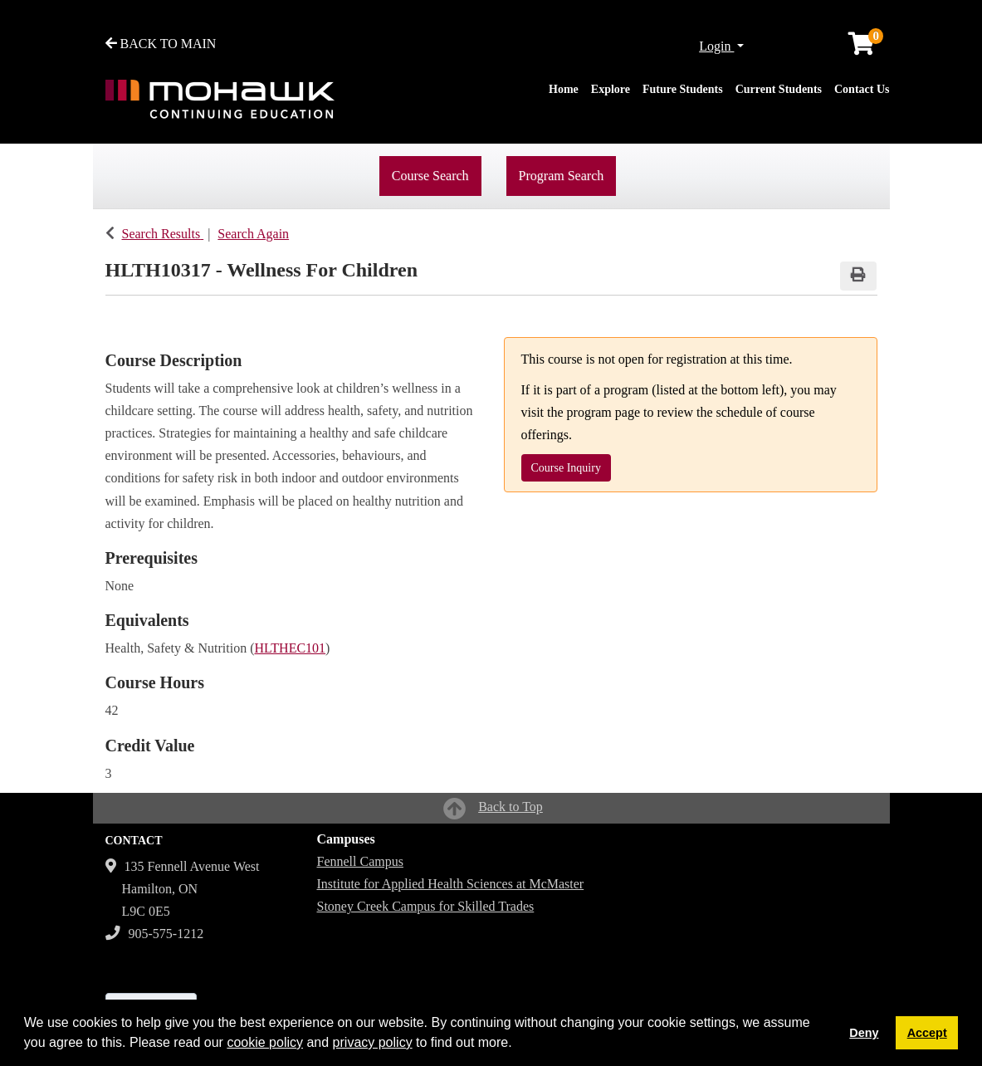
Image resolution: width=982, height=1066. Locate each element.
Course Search (430, 176)
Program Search (561, 176)
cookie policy (265, 1042)
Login (716, 46)
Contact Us (862, 89)
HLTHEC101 (289, 648)
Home (564, 89)
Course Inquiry (566, 468)
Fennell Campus (360, 861)
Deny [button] (863, 1032)
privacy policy (373, 1042)
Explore (610, 89)
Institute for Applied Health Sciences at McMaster (450, 884)
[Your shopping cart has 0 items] (862, 48)
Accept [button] (927, 1032)
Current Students (778, 89)
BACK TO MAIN (161, 44)
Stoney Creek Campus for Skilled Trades (426, 906)
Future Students (682, 89)
